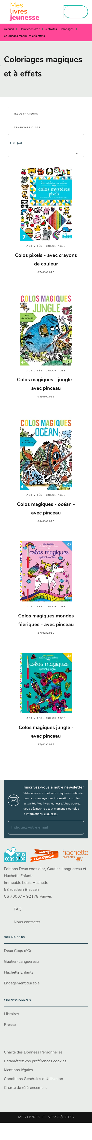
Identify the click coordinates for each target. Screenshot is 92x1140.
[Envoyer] (78, 827)
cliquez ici (50, 814)
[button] (29, 114)
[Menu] (76, 12)
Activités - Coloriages (59, 29)
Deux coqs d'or (29, 29)
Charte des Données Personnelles (33, 1052)
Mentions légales (18, 1070)
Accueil (9, 29)
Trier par (15, 143)
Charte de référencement (25, 1088)
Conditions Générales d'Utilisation (33, 1079)
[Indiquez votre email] (40, 827)
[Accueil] (24, 11)
